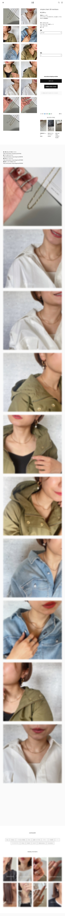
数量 (41, 52)
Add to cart (51, 80)
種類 (41, 30)
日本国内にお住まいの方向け (50, 86)
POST (41, 113)
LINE (50, 113)
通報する (60, 113)
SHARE (46, 113)
